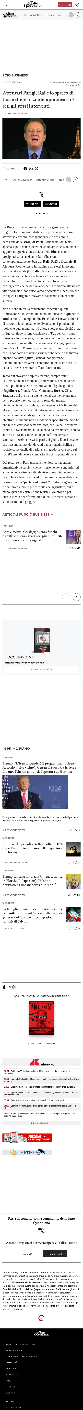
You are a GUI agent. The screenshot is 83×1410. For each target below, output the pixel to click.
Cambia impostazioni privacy (21, 1356)
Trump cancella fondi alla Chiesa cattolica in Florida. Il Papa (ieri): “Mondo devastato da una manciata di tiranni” (32, 880)
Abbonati (65, 4)
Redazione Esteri (13, 830)
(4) (78, 928)
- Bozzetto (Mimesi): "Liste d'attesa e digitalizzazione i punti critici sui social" (40, 1087)
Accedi (28, 1253)
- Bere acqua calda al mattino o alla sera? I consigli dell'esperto (34, 1100)
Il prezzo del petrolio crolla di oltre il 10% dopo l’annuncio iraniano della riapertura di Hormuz (32, 848)
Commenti (10, 168)
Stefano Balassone (15, 113)
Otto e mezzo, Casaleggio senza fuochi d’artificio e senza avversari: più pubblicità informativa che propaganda (32, 535)
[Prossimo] (77, 597)
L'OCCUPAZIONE (19, 657)
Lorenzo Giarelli (13, 928)
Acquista (41, 669)
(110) (77, 895)
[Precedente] (66, 597)
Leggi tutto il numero (41, 1043)
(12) (77, 548)
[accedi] (77, 5)
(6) (78, 862)
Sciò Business (15, 75)
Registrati (55, 1253)
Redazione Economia (16, 862)
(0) (78, 830)
